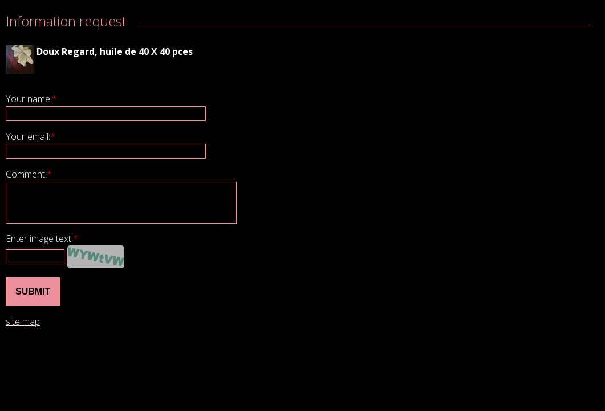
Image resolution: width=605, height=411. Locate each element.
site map (23, 321)
